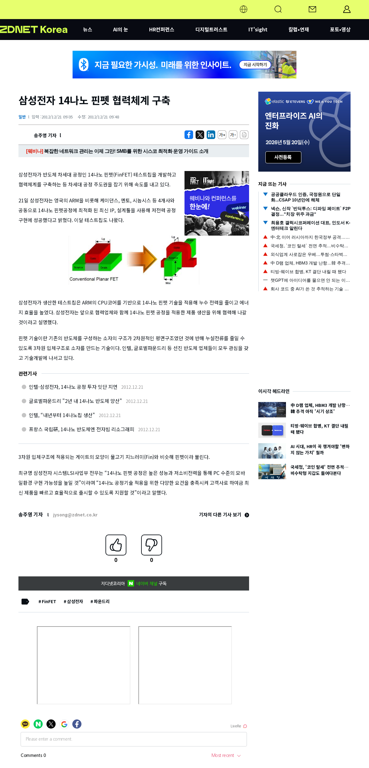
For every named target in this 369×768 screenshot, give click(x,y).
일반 (22, 117)
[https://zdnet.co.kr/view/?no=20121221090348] (188, 134)
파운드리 (102, 601)
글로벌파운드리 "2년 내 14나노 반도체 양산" (75, 400)
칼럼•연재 (298, 29)
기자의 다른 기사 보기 (224, 514)
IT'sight (258, 29)
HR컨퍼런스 (161, 29)
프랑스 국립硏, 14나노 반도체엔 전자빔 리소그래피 (81, 429)
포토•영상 (340, 29)
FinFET (49, 601)
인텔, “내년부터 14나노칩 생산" (62, 415)
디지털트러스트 (211, 29)
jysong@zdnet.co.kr (75, 514)
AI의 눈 (120, 29)
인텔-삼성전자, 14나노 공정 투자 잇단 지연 (73, 386)
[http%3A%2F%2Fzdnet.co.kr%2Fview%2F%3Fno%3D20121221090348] (211, 134)
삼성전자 (75, 601)
